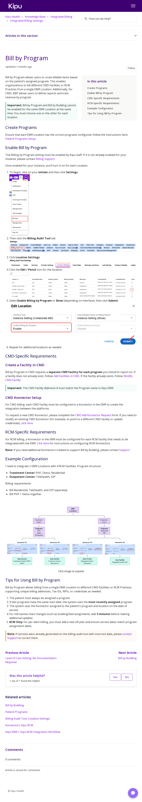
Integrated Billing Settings (26, 20)
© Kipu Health (16, 791)
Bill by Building (127, 658)
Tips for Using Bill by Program (104, 113)
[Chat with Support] (133, 793)
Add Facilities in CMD (66, 376)
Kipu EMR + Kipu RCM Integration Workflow (32, 732)
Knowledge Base (35, 16)
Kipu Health (12, 16)
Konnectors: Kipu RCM (19, 725)
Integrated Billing (61, 16)
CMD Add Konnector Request (93, 415)
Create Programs (97, 88)
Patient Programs (16, 712)
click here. (27, 423)
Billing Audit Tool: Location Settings (27, 718)
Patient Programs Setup (20, 139)
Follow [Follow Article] (131, 68)
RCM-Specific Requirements (103, 103)
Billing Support (45, 159)
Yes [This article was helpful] (115, 677)
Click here (43, 443)
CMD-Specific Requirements (103, 98)
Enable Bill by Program (100, 93)
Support (124, 450)
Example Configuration (100, 108)
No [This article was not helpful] (127, 677)
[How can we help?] (109, 18)
